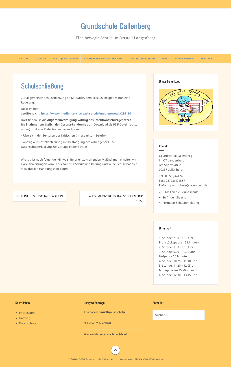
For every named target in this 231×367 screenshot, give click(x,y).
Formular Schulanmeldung (181, 203)
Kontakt (206, 58)
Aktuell (24, 58)
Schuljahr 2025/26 (65, 58)
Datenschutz (27, 323)
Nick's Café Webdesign (149, 359)
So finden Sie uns (174, 197)
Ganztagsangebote (142, 58)
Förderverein (184, 58)
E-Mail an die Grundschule (180, 192)
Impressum (27, 313)
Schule (41, 58)
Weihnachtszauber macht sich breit (105, 334)
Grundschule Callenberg (116, 26)
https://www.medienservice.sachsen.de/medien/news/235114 (86, 113)
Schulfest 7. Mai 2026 (97, 323)
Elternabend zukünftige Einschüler (104, 312)
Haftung (24, 318)
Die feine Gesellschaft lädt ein (39, 196)
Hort (165, 58)
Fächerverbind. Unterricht (103, 58)
